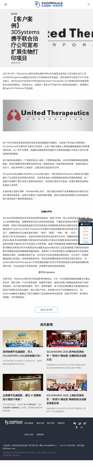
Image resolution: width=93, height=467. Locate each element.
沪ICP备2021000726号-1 (12, 455)
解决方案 (40, 423)
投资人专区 (29, 434)
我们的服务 (29, 423)
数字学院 (50, 423)
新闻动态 (61, 423)
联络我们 (40, 434)
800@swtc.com (9, 448)
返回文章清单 (46, 309)
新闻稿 (14, 13)
